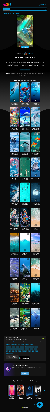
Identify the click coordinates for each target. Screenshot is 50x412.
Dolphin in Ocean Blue (35, 178)
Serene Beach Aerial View (35, 229)
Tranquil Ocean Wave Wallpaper (36, 254)
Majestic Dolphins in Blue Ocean (25, 179)
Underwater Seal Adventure (25, 279)
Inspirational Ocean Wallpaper (14, 254)
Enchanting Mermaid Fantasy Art (14, 229)
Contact (11, 404)
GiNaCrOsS (28, 53)
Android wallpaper (15, 341)
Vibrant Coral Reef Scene (14, 304)
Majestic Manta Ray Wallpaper (36, 329)
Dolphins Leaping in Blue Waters (25, 154)
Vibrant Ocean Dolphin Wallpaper (25, 129)
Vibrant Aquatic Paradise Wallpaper (25, 329)
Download (25, 47)
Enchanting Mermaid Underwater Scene (25, 104)
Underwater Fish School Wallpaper (14, 279)
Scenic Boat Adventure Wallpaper (14, 329)
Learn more (25, 373)
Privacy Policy (31, 404)
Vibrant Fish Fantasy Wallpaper (14, 129)
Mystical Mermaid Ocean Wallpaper (14, 104)
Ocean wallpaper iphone (25, 69)
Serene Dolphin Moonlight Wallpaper (36, 204)
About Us (15, 404)
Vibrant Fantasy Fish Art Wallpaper (25, 229)
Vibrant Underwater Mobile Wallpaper (25, 304)
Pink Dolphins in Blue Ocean (14, 179)
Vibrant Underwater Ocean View (35, 304)
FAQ (36, 404)
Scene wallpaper (16, 13)
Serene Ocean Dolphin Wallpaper (35, 104)
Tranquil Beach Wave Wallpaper (36, 279)
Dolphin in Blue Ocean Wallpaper (35, 129)
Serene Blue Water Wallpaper (25, 254)
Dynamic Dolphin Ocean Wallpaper (14, 154)
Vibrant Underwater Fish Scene (35, 154)
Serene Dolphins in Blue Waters (25, 204)
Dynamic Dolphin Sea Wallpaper (14, 204)
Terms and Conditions (22, 404)
